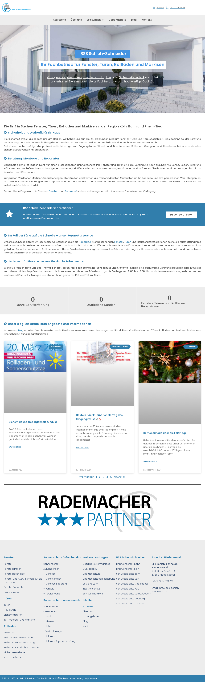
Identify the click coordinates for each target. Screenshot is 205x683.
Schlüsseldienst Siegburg (130, 598)
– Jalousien (49, 636)
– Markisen (49, 573)
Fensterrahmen (12, 568)
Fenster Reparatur (14, 587)
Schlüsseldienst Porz (127, 588)
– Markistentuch (52, 578)
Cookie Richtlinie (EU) (48, 678)
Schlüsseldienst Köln (127, 578)
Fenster (53, 191)
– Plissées (48, 621)
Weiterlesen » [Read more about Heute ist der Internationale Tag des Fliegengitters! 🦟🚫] (82, 447)
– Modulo (48, 616)
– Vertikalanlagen (53, 631)
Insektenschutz (91, 588)
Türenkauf (71, 191)
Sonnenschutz (51, 563)
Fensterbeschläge (14, 573)
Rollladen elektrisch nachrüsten (22, 647)
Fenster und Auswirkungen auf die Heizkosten (23, 580)
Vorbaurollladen (13, 657)
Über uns (88, 611)
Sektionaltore (90, 583)
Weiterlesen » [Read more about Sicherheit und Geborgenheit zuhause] (15, 447)
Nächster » (120, 477)
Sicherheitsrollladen (15, 652)
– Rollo (47, 626)
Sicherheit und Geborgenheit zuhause (33, 422)
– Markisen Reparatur (55, 583)
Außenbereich (51, 568)
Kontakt (87, 626)
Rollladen (9, 632)
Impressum (91, 678)
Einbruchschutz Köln (127, 568)
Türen (127, 242)
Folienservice (11, 592)
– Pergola (48, 588)
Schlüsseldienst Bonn (128, 573)
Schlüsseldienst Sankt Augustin (133, 593)
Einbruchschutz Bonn (128, 563)
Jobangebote (91, 616)
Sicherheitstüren (13, 614)
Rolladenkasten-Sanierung (19, 637)
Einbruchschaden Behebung (99, 578)
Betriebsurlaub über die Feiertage (165, 433)
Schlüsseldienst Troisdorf (130, 603)
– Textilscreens (51, 593)
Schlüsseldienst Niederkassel (132, 583)
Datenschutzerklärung (71, 678)
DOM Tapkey (90, 568)
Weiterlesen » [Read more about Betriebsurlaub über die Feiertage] (150, 461)
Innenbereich (50, 611)
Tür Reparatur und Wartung (19, 619)
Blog (20, 330)
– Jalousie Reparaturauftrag (59, 641)
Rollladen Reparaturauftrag (19, 642)
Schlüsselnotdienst (93, 593)
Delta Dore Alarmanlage (96, 563)
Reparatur (85, 242)
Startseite (88, 606)
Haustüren (10, 609)
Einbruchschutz (91, 573)
